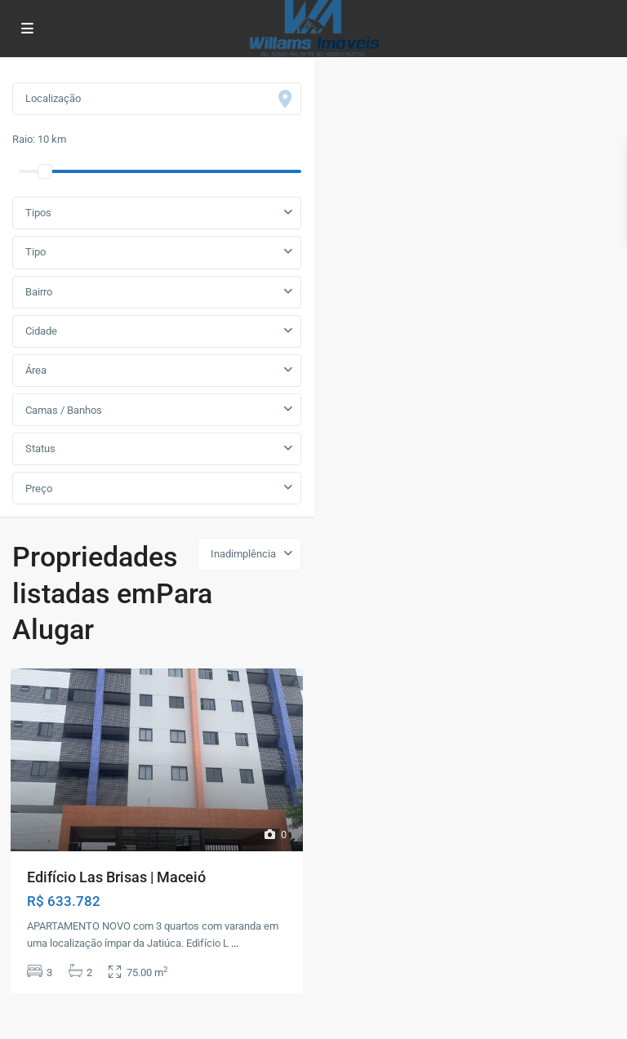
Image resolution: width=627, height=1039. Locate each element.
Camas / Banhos (63, 410)
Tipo (35, 252)
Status (40, 448)
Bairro (38, 292)
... (234, 943)
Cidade (41, 331)
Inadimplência (243, 554)
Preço (38, 488)
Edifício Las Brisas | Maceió (116, 877)
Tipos (38, 212)
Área (36, 370)
